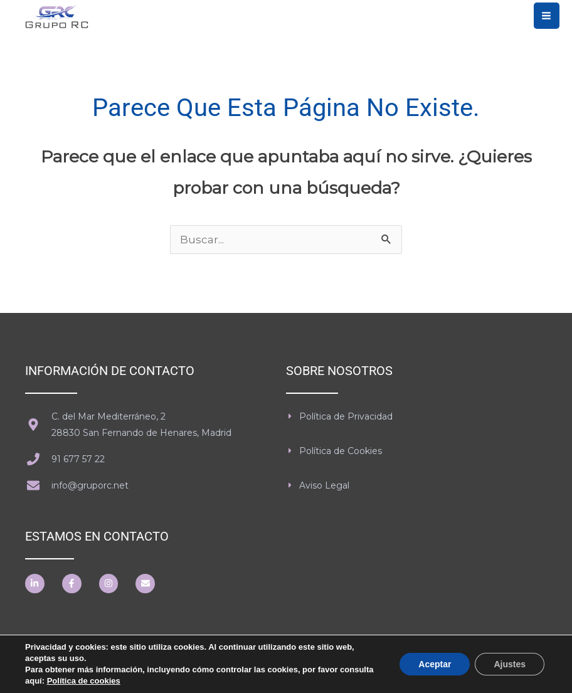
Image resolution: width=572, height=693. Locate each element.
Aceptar (434, 664)
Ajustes (510, 664)
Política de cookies (83, 680)
